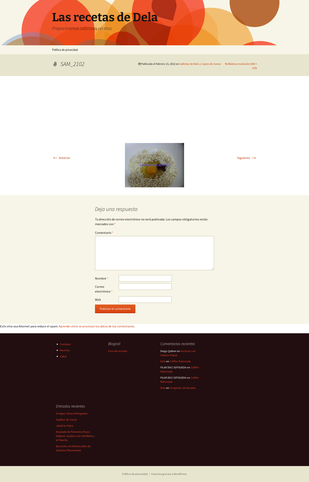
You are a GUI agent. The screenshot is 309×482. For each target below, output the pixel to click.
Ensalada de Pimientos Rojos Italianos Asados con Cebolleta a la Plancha (75, 436)
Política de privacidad (65, 50)
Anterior (61, 158)
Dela (163, 361)
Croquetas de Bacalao (183, 388)
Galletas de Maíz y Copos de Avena (200, 64)
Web (98, 300)
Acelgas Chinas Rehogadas (72, 413)
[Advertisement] (154, 113)
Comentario (104, 233)
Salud (63, 356)
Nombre (101, 278)
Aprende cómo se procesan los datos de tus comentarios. (97, 326)
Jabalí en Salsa (64, 425)
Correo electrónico (104, 289)
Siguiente (247, 158)
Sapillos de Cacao (66, 419)
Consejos (65, 344)
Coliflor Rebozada (180, 361)
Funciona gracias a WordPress (169, 474)
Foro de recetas (117, 351)
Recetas (65, 350)
